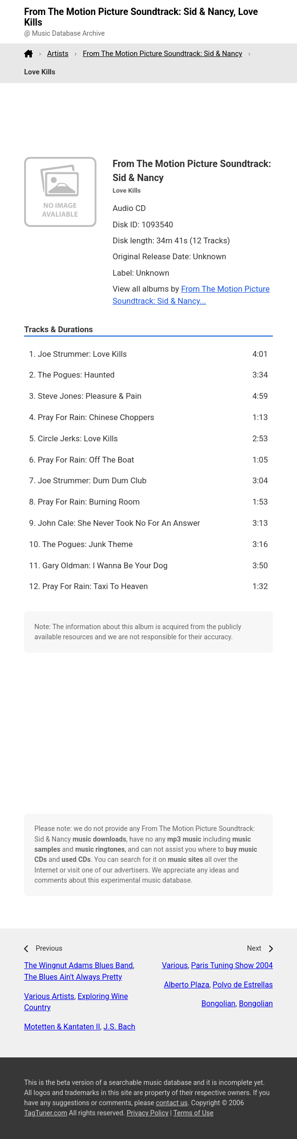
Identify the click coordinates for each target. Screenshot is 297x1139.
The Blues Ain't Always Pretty (73, 977)
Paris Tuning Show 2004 (232, 965)
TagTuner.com (45, 1113)
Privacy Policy (148, 1113)
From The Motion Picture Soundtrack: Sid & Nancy (163, 53)
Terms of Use (193, 1113)
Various (175, 965)
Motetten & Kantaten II (62, 1026)
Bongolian (219, 1003)
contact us (172, 1103)
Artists (57, 53)
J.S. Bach (119, 1026)
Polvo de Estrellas (243, 984)
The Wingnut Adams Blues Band (78, 965)
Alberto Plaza (186, 984)
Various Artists (49, 996)
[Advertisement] (148, 120)
